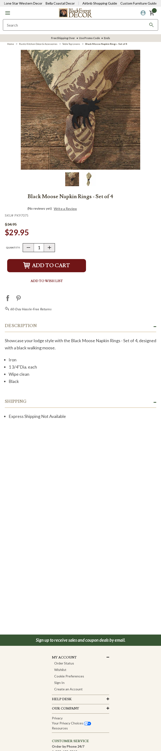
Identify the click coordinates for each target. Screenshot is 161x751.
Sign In (59, 683)
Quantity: (13, 247)
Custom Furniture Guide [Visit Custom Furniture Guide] (138, 3)
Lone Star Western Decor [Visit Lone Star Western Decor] (23, 3)
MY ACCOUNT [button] (64, 657)
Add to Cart (46, 265)
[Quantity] (39, 247)
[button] (7, 13)
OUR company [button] (65, 708)
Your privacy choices (71, 723)
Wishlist (60, 670)
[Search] (151, 25)
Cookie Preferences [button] (69, 676)
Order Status (64, 663)
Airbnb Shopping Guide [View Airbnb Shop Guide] (99, 3)
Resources (60, 728)
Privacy (57, 718)
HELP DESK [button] (62, 699)
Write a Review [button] (65, 208)
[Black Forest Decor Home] (75, 13)
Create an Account (68, 689)
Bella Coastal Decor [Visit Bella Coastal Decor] (60, 3)
